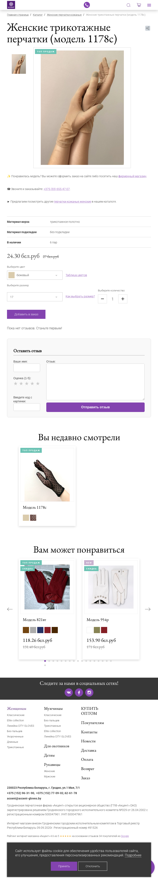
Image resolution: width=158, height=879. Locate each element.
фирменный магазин (132, 176)
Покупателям (92, 722)
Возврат (87, 768)
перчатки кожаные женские (72, 201)
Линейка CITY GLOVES (20, 725)
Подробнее (133, 855)
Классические (15, 715)
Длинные (12, 741)
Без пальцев (14, 731)
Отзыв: (95, 378)
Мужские (49, 776)
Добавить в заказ (26, 314)
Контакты (89, 732)
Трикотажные (15, 747)
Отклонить (93, 866)
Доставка (88, 750)
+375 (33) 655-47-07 (57, 189)
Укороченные (15, 736)
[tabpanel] (82, 107)
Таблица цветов (76, 275)
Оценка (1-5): (26, 382)
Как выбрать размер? (80, 296)
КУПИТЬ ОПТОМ (89, 711)
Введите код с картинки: (26, 403)
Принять (64, 866)
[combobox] (35, 275)
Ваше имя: (26, 366)
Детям (49, 755)
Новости (88, 741)
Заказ (85, 777)
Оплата (87, 759)
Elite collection (15, 720)
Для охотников (56, 746)
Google (125, 836)
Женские (49, 771)
